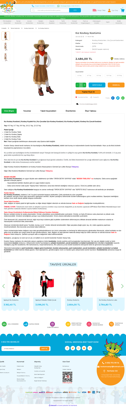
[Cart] (123, 10)
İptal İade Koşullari (39, 380)
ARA (75, 10)
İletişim (19, 375)
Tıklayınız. (49, 171)
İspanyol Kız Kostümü (11, 300)
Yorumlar (27, 111)
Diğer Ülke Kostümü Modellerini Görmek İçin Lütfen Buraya (24, 171)
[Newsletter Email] (25, 348)
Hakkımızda (20, 372)
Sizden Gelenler (67, 375)
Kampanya (66, 372)
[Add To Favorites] (82, 97)
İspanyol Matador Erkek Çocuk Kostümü (45, 300)
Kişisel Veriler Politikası (40, 387)
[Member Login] (113, 10)
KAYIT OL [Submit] (44, 348)
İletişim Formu (21, 379)
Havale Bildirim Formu (23, 382)
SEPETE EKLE (97, 85)
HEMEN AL (116, 85)
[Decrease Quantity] (77, 85)
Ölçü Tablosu (90, 111)
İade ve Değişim (38, 384)
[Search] (55, 10)
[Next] (122, 286)
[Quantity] (81, 85)
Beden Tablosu (119, 58)
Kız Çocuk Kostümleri (115, 40)
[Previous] (4, 286)
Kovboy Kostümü (73, 300)
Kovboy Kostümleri (99, 40)
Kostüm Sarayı (97, 43)
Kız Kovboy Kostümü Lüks (108, 300)
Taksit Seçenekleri (48, 111)
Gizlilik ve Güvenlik (39, 377)
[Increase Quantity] (84, 85)
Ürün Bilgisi (9, 111)
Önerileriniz (71, 111)
